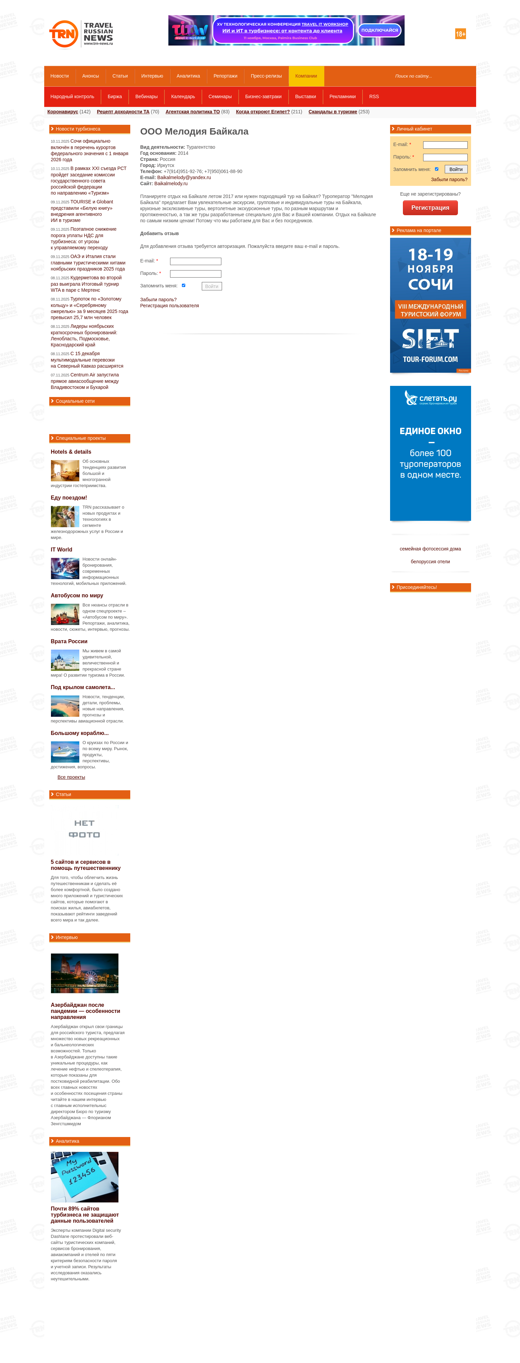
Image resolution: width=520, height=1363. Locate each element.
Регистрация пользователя (169, 305)
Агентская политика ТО (193, 111)
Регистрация (430, 207)
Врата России (69, 641)
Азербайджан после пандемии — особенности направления (85, 1011)
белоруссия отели (430, 561)
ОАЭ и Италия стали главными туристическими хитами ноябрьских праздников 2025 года (88, 263)
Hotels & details (71, 452)
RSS (374, 96)
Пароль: (150, 273)
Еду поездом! (69, 498)
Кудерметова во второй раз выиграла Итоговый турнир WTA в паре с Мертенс (86, 284)
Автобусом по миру (77, 595)
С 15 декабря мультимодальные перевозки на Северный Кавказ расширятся (87, 360)
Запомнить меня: (159, 285)
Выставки (305, 96)
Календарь (183, 96)
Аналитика (188, 76)
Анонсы (90, 76)
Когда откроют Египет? (263, 111)
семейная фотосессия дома (430, 548)
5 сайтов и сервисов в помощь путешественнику (86, 865)
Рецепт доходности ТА (123, 111)
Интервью (152, 76)
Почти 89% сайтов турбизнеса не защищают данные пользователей (85, 1215)
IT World (62, 549)
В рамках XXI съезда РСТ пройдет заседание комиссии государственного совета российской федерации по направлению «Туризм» (89, 181)
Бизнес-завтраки (263, 96)
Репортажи (226, 76)
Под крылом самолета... (83, 687)
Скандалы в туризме (333, 111)
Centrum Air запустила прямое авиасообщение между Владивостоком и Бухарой (85, 381)
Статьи (120, 76)
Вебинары (146, 96)
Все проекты (71, 777)
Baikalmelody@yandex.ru (184, 177)
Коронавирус (63, 111)
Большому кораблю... (80, 733)
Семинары (220, 96)
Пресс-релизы (266, 76)
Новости (60, 76)
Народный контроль (72, 96)
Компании (306, 76)
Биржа (115, 96)
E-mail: (149, 260)
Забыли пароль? (158, 299)
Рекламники (343, 96)
